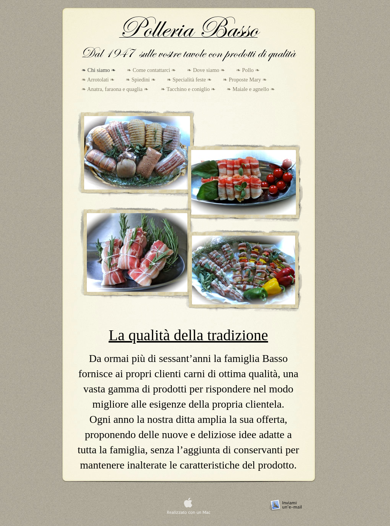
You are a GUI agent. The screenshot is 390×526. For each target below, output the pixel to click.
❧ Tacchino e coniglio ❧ (189, 89)
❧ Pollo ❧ (248, 70)
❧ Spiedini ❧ (141, 80)
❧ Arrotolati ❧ (99, 80)
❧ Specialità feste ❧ (190, 80)
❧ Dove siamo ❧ (207, 70)
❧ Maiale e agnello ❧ (251, 89)
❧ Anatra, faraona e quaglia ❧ (116, 89)
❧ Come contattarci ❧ (152, 70)
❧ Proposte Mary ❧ (245, 80)
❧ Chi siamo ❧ (99, 70)
